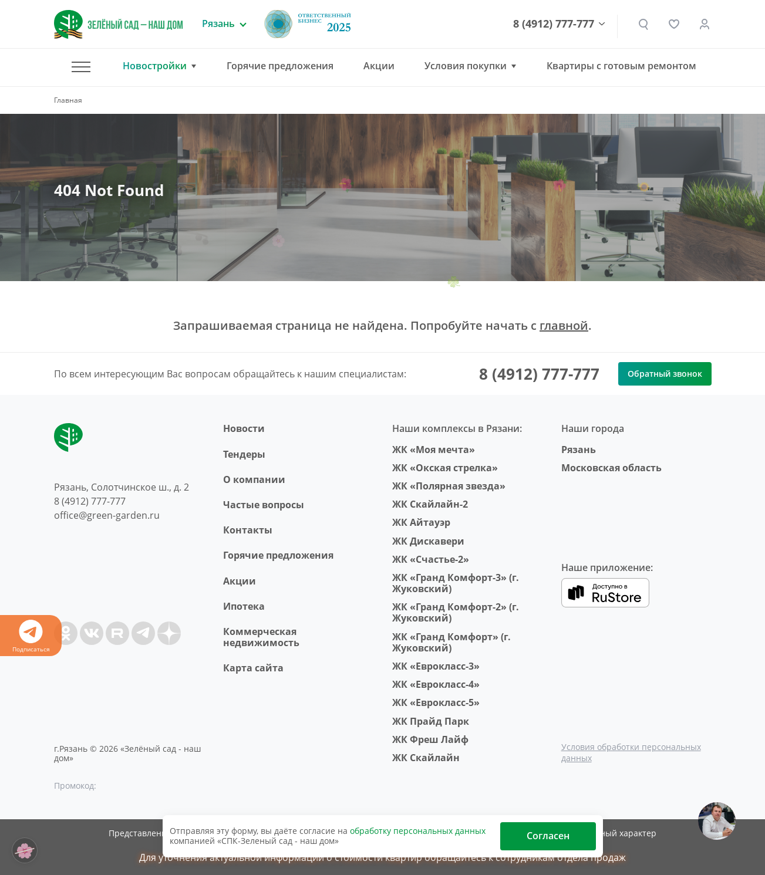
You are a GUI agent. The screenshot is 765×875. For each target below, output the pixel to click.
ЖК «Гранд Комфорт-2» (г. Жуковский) (455, 612)
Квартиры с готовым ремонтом (621, 65)
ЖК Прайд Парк (430, 721)
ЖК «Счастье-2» (430, 559)
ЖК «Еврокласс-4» (436, 684)
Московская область (611, 467)
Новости (244, 428)
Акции (379, 65)
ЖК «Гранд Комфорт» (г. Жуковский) (451, 642)
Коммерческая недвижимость (261, 637)
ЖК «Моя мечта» (433, 449)
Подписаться (31, 636)
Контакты (247, 529)
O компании (254, 479)
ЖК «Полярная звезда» (448, 485)
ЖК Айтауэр (421, 522)
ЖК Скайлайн (426, 757)
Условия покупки (465, 66)
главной (564, 325)
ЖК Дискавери (428, 541)
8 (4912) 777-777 (553, 24)
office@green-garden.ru (107, 515)
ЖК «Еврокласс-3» (436, 666)
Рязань (578, 449)
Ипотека (244, 606)
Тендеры (244, 454)
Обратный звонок (665, 373)
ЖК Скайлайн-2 (430, 504)
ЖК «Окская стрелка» (445, 467)
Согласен (548, 835)
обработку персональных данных (418, 830)
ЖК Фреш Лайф (430, 739)
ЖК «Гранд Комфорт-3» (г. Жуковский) (455, 583)
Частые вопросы (263, 504)
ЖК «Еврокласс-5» (436, 702)
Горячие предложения (280, 65)
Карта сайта (253, 667)
